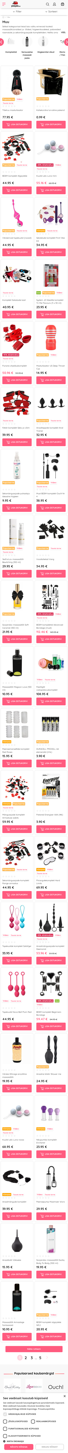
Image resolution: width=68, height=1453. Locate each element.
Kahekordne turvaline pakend (50, 110)
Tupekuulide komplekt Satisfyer (16, 946)
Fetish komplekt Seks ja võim (16, 427)
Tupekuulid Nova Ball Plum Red (17, 1012)
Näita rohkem (34, 1349)
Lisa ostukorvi (17, 124)
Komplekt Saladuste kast (14, 300)
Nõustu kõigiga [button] (18, 1447)
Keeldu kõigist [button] (50, 1447)
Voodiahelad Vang (45, 559)
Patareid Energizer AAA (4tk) (49, 814)
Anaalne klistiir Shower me (48, 1074)
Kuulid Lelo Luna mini (46, 176)
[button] (34, 1441)
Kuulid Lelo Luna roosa (13, 1139)
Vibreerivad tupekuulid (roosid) (17, 238)
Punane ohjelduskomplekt (14, 365)
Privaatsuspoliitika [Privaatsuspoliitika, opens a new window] (46, 1409)
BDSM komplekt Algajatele (14, 176)
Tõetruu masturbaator (12, 110)
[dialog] (34, 1423)
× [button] (64, 1396)
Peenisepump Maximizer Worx (50, 1201)
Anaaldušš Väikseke (11, 1260)
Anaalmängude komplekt (14, 1201)
